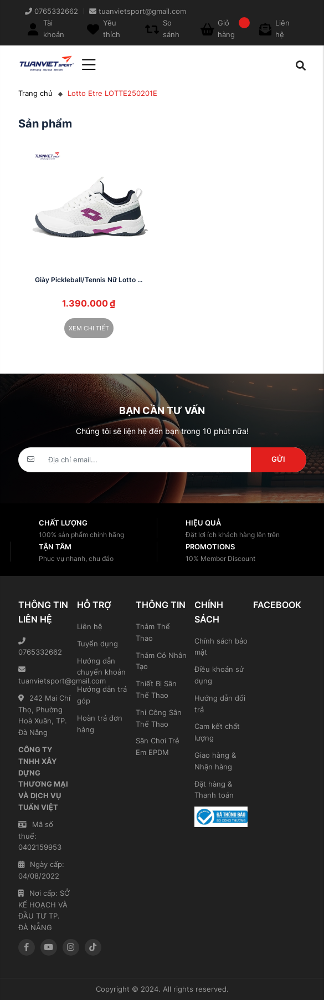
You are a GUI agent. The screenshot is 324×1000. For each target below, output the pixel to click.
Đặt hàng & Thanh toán (214, 789)
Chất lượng (63, 522)
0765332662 (40, 647)
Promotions (210, 546)
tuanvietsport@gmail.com (44, 675)
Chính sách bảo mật (221, 646)
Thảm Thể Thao (153, 632)
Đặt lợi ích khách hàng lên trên (233, 534)
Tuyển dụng (97, 643)
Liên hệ (89, 626)
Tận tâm (55, 546)
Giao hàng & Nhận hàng (215, 761)
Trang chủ (35, 93)
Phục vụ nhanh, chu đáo (76, 558)
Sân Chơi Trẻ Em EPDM (157, 746)
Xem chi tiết (89, 328)
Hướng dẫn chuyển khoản (101, 666)
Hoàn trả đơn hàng (99, 723)
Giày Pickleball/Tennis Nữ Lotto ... (88, 279)
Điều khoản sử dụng (219, 675)
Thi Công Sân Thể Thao (159, 718)
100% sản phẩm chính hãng (81, 534)
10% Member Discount (220, 558)
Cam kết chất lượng (217, 732)
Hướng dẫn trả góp (102, 695)
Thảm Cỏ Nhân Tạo (161, 661)
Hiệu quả (203, 522)
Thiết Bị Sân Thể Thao (156, 689)
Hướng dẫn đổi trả (219, 703)
